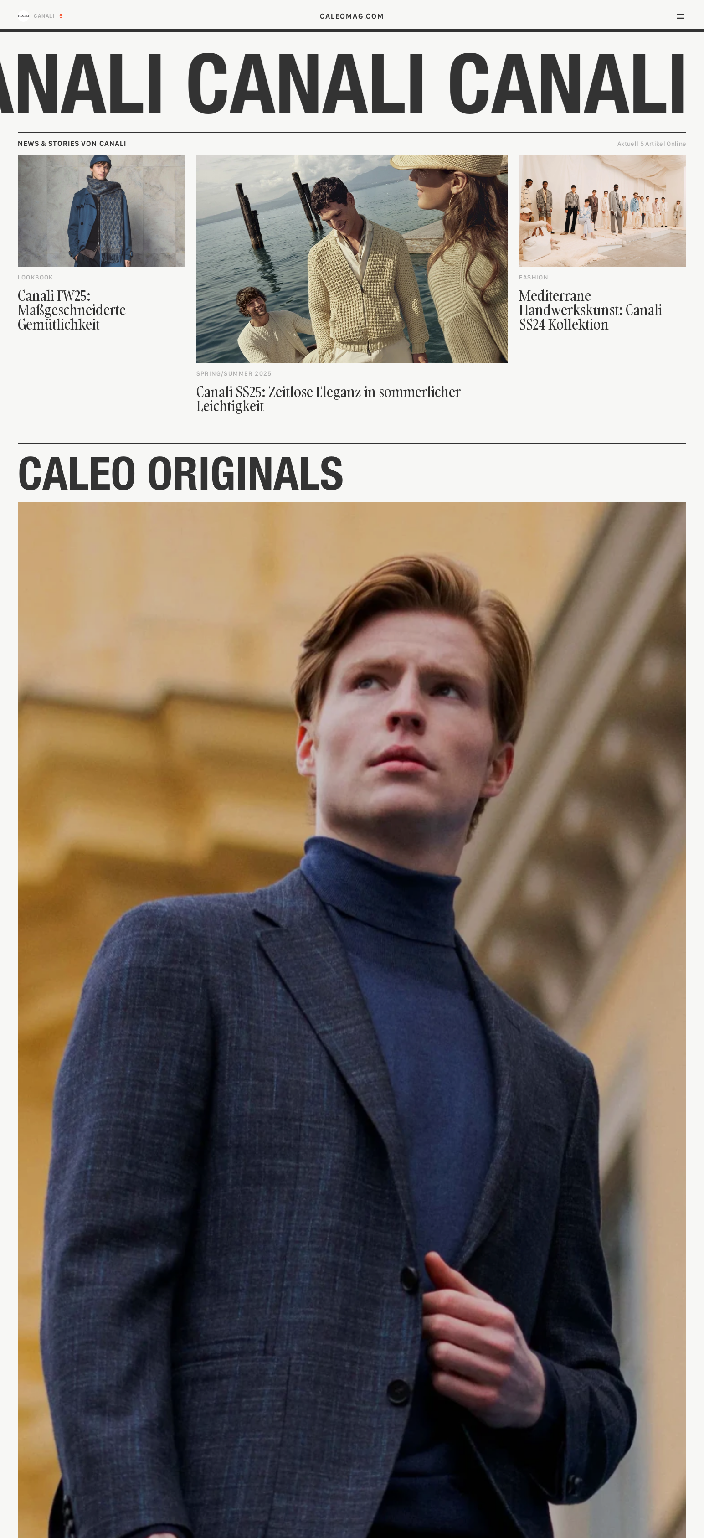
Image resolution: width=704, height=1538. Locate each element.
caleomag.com (352, 16)
